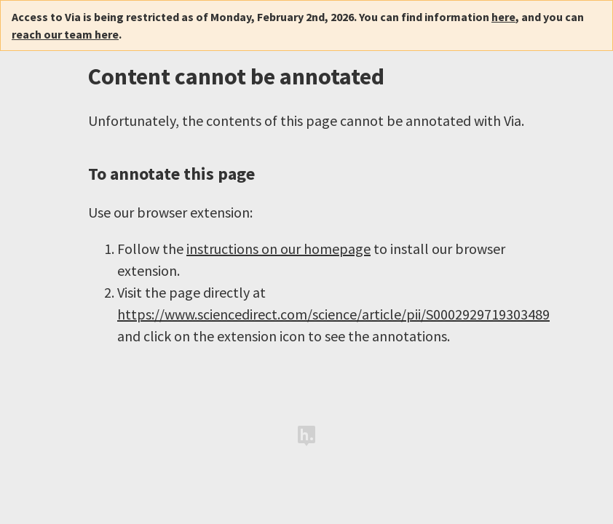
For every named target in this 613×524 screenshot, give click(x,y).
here (503, 16)
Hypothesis (306, 436)
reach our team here (65, 34)
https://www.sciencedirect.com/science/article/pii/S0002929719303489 (333, 314)
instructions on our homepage (278, 248)
